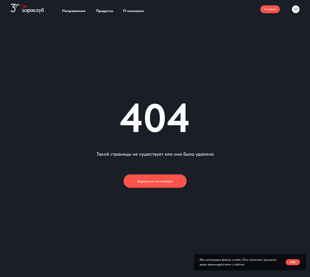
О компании (133, 10)
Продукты (104, 10)
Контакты (270, 9)
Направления (73, 10)
